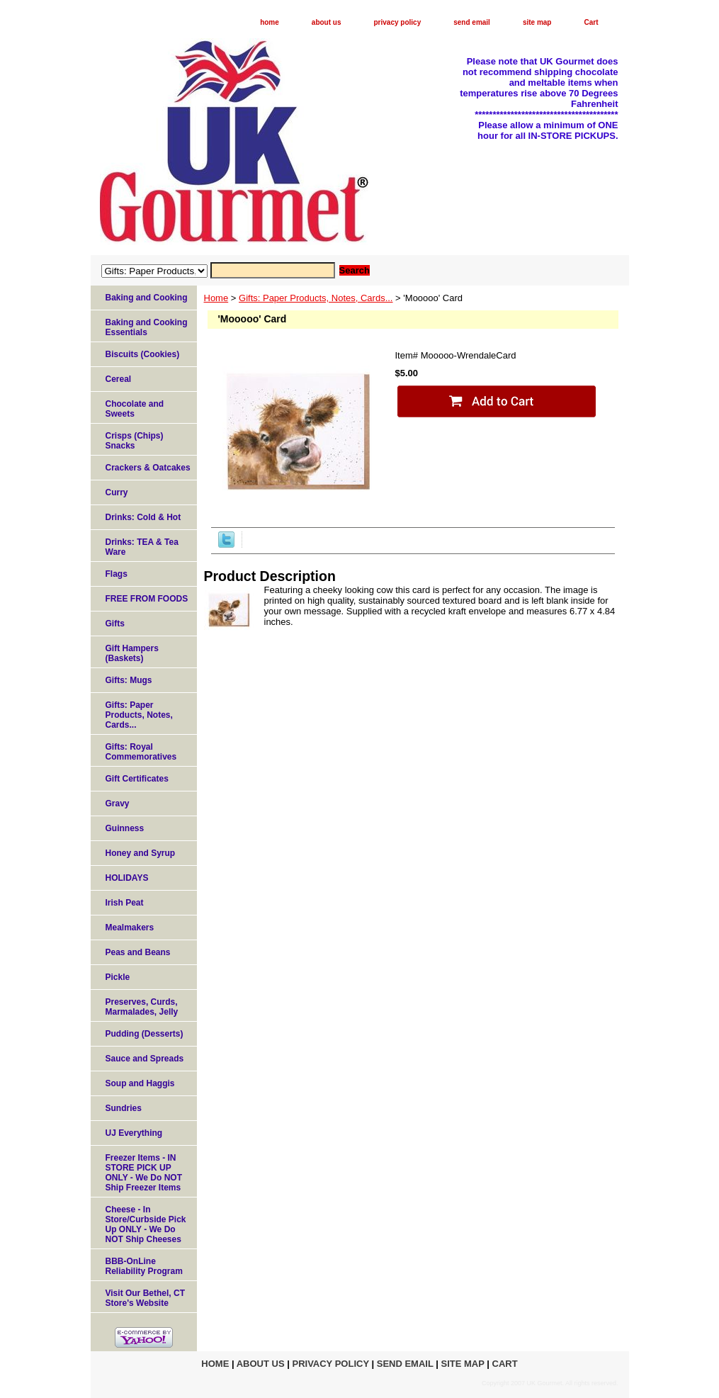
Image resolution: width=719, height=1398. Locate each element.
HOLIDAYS (127, 878)
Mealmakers (130, 927)
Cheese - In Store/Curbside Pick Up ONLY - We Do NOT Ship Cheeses (146, 1224)
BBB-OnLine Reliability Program (144, 1266)
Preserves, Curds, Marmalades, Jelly (142, 1007)
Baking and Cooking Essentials (147, 327)
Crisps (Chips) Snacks (135, 441)
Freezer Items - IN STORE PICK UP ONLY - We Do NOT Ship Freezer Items (144, 1173)
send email (471, 22)
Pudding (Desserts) (144, 1034)
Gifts (115, 623)
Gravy (118, 803)
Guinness (125, 828)
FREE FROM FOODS (147, 599)
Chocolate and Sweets (135, 409)
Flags (117, 574)
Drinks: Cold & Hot (143, 517)
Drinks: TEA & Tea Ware (142, 547)
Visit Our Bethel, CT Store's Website (145, 1298)
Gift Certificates (137, 779)
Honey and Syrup (141, 853)
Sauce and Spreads (145, 1059)
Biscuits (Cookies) (143, 354)
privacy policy (397, 22)
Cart (591, 22)
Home (216, 298)
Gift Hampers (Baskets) (132, 653)
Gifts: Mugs (129, 680)
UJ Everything (134, 1133)
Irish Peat (125, 903)
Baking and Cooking (147, 298)
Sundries (124, 1108)
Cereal (119, 379)
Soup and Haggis (140, 1083)
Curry (117, 492)
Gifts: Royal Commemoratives (141, 752)
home (269, 22)
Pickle (118, 977)
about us (326, 22)
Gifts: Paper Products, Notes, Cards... (315, 298)
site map (537, 22)
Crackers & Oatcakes (148, 468)
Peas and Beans (138, 952)
